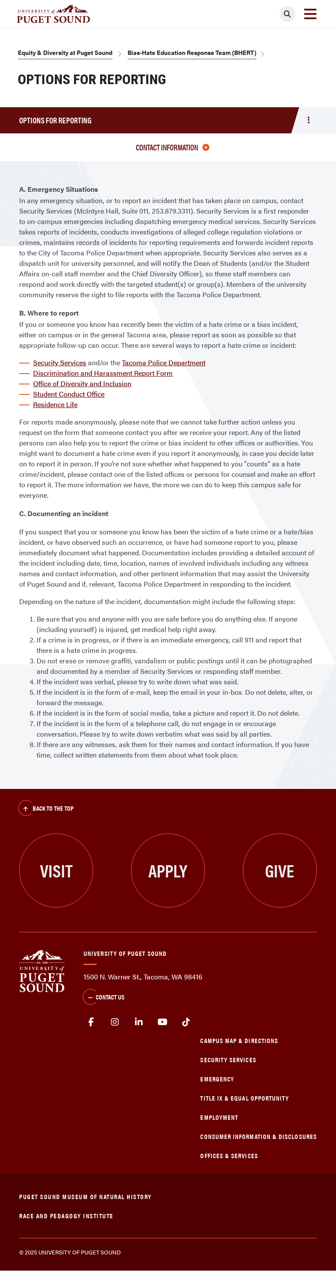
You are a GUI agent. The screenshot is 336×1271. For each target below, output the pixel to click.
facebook (91, 1022)
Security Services (59, 362)
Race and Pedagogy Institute (66, 1215)
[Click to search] (287, 14)
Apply (167, 870)
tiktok (186, 1022)
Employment (219, 1116)
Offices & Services (229, 1155)
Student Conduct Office (68, 394)
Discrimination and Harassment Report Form (103, 373)
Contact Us (103, 998)
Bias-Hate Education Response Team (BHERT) (192, 52)
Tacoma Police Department (163, 362)
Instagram (115, 1022)
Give (279, 870)
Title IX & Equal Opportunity (244, 1097)
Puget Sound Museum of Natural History (85, 1196)
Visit (56, 870)
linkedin (138, 1022)
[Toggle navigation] (310, 14)
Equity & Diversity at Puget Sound (65, 52)
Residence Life (55, 404)
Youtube (162, 1022)
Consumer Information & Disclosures (258, 1136)
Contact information (172, 147)
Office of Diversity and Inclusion (82, 383)
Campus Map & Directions (239, 1040)
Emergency (217, 1078)
